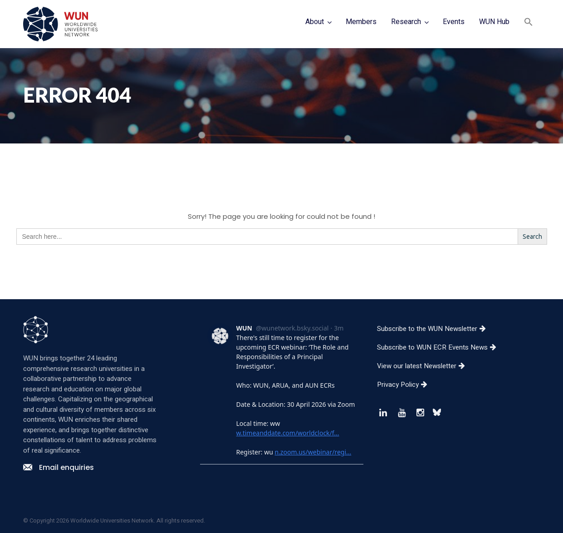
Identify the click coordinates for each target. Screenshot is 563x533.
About (314, 21)
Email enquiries (58, 467)
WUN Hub (494, 21)
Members (361, 21)
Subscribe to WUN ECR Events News (440, 347)
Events (454, 21)
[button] (528, 23)
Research (406, 21)
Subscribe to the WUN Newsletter (435, 329)
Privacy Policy (405, 385)
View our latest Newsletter (424, 366)
